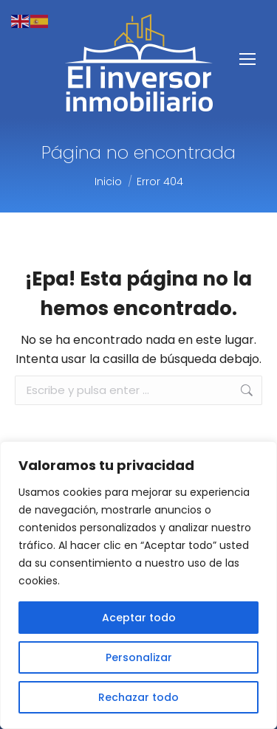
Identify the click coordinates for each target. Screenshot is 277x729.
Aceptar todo (139, 617)
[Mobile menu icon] (247, 59)
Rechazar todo (138, 697)
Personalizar (139, 657)
